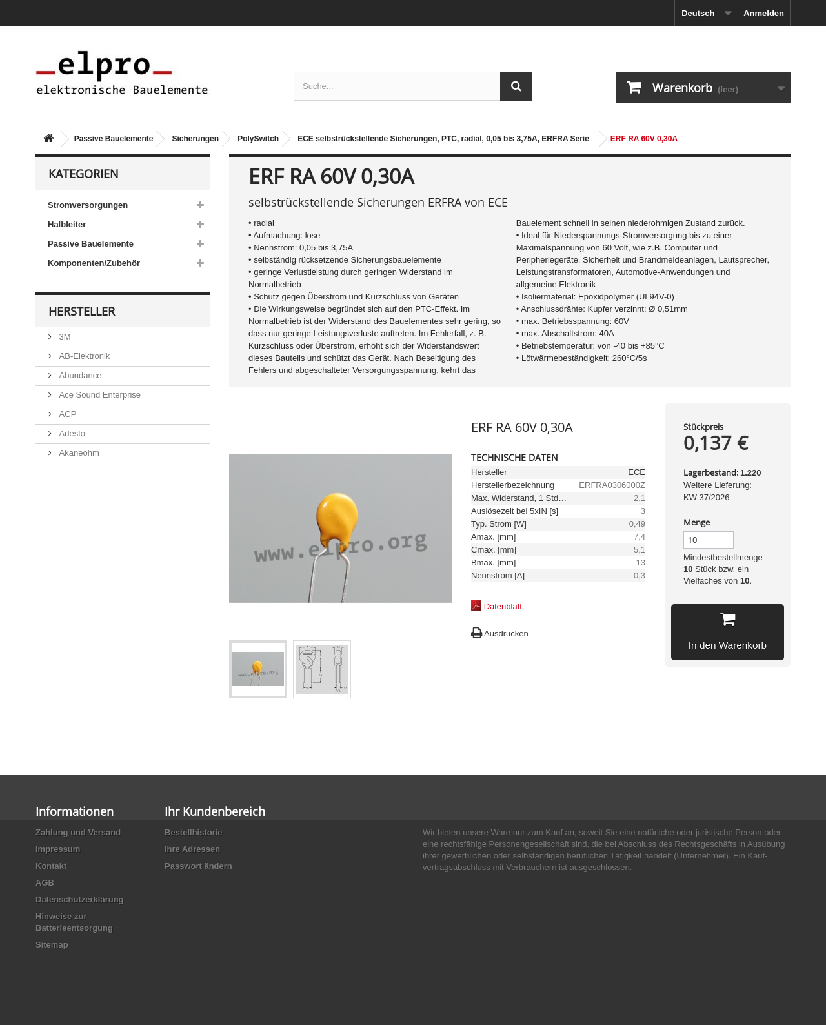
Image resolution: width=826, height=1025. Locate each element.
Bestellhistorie (194, 832)
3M (64, 336)
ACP (66, 414)
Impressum (57, 849)
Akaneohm (78, 453)
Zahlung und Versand (78, 832)
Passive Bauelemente (114, 138)
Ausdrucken (506, 633)
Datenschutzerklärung (79, 899)
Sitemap (51, 944)
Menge (696, 522)
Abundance (79, 375)
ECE (636, 472)
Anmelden (763, 13)
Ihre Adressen (192, 849)
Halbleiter (67, 224)
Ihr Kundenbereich (215, 811)
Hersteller (81, 311)
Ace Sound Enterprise (99, 395)
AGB (44, 883)
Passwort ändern (198, 866)
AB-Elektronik (83, 356)
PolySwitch (258, 138)
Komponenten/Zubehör (94, 263)
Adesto (71, 433)
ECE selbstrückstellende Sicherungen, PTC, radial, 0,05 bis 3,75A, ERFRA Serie (443, 138)
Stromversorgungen (88, 205)
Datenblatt (503, 606)
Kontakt (50, 866)
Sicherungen (195, 138)
